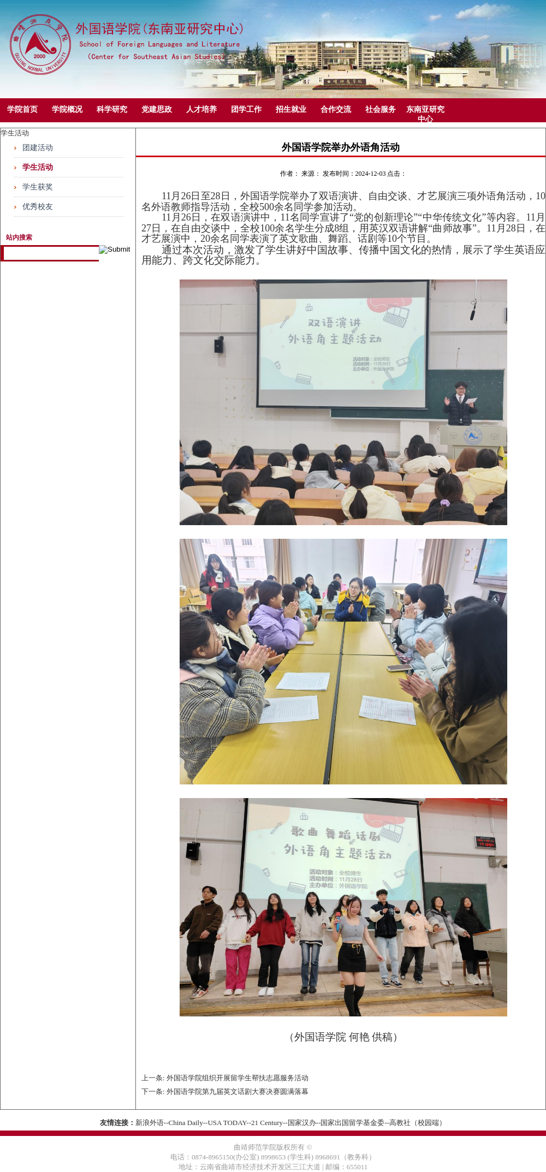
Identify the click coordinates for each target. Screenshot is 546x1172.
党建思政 (156, 109)
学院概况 (67, 109)
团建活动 (37, 148)
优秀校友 (37, 207)
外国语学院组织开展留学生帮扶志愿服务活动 (237, 1078)
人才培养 (201, 109)
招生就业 (291, 109)
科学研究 (112, 109)
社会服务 (380, 109)
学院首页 (22, 109)
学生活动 (37, 167)
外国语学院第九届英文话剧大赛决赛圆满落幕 (237, 1091)
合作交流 (336, 109)
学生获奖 (37, 187)
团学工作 (246, 109)
